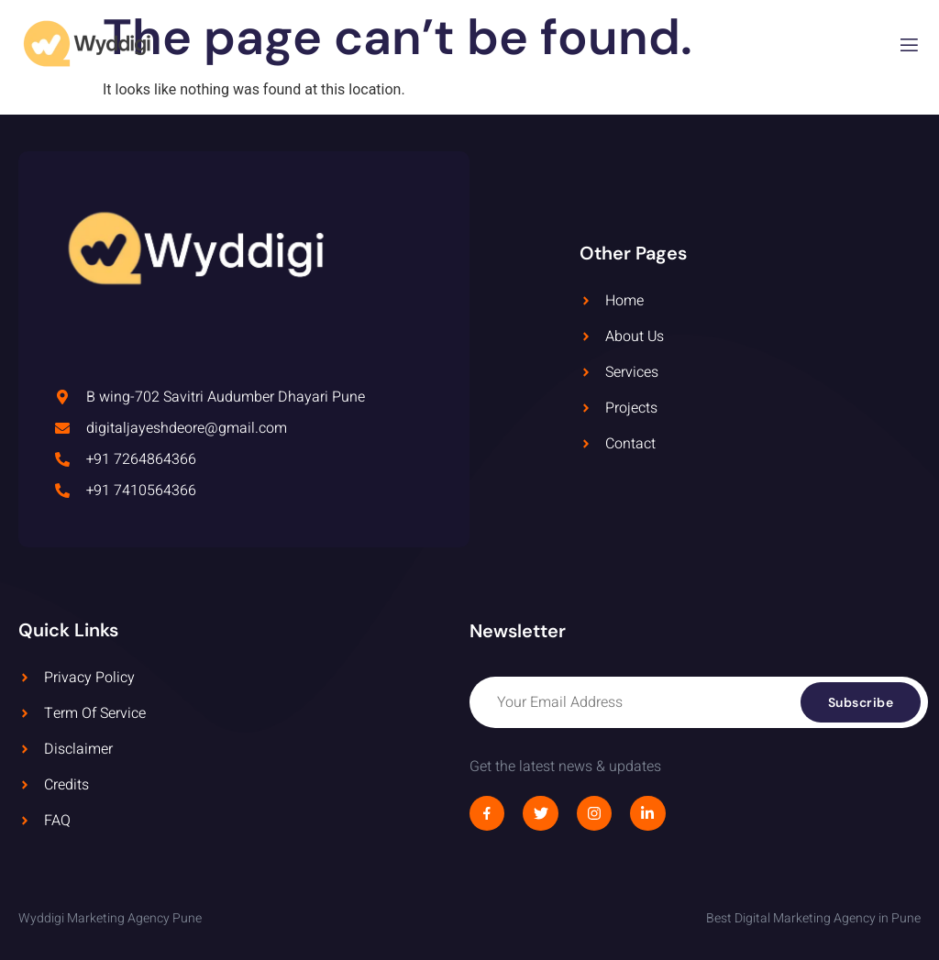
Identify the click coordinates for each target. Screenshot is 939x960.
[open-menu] (909, 47)
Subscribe (861, 702)
